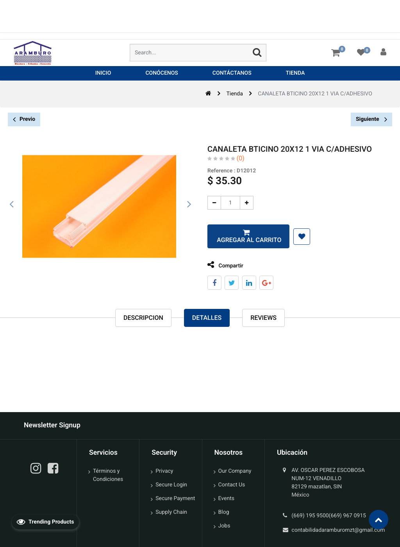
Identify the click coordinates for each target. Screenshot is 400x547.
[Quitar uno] (208, 203)
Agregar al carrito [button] (242, 240)
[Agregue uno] (241, 203)
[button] (296, 236)
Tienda (234, 94)
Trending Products (45, 521)
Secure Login (171, 485)
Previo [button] (24, 119)
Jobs (224, 526)
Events (226, 498)
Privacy (164, 471)
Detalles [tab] (206, 318)
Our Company (235, 471)
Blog (223, 512)
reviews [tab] (263, 318)
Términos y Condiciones (108, 475)
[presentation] (12, 204)
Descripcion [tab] (143, 318)
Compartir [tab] (220, 265)
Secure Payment (175, 498)
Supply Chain (171, 512)
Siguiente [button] (371, 119)
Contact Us (231, 485)
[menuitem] (103, 73)
